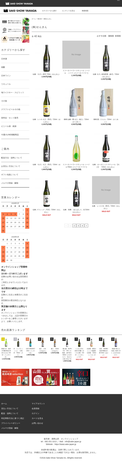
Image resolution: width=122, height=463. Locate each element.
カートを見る (37, 418)
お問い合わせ (37, 423)
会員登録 (35, 408)
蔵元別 (40, 19)
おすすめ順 (101, 36)
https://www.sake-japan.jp (65, 444)
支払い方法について (9, 408)
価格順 (111, 36)
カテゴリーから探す (48, 11)
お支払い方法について (10, 166)
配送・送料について (9, 413)
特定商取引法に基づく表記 (12, 418)
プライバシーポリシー (10, 423)
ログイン (35, 413)
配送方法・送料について (11, 158)
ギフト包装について (9, 175)
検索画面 (83, 11)
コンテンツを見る (67, 11)
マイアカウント (38, 403)
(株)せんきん (47, 19)
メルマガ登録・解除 (9, 183)
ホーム (34, 19)
